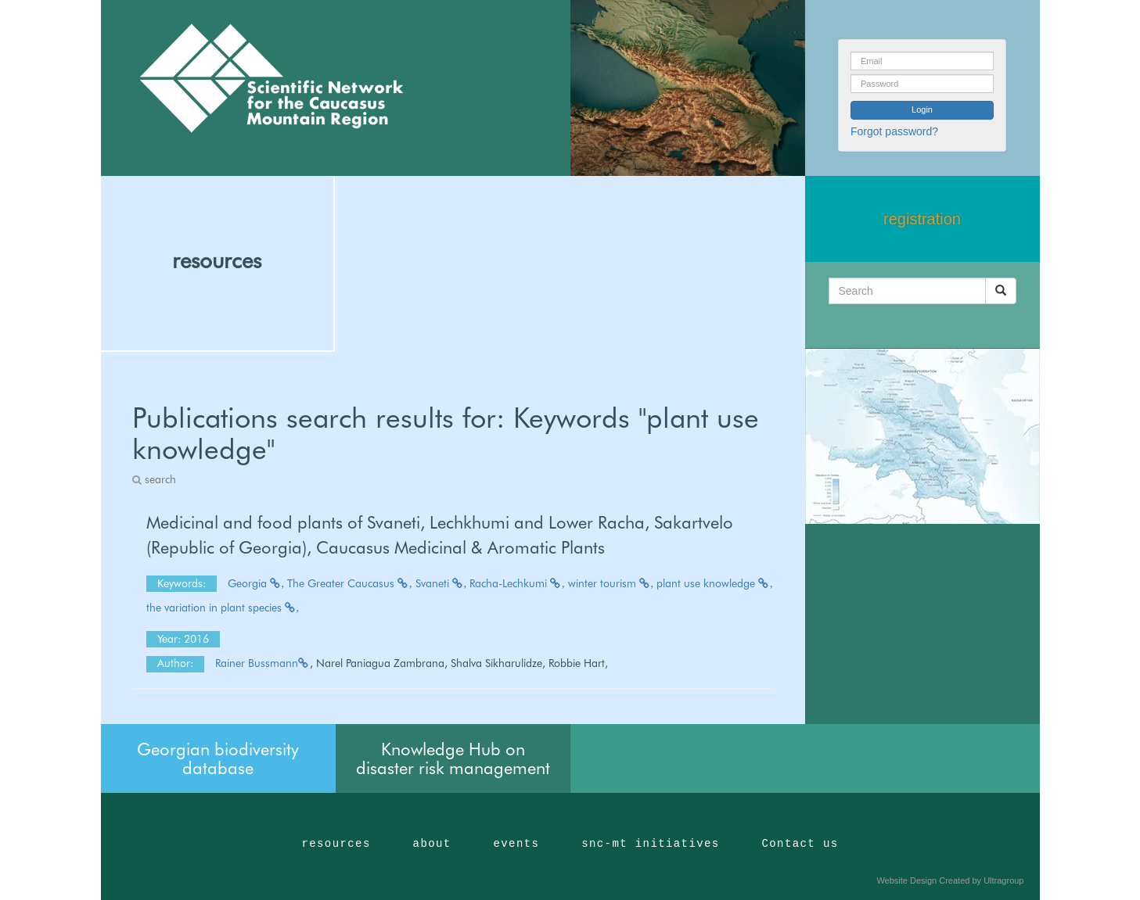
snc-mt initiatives (650, 843)
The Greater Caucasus (349, 583)
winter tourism (611, 583)
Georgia (256, 583)
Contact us (800, 843)
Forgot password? (894, 131)
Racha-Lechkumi (517, 583)
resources (216, 260)
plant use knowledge (714, 583)
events (516, 843)
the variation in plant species (223, 607)
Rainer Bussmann (262, 663)
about (432, 843)
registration (922, 219)
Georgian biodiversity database (218, 758)
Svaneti (441, 583)
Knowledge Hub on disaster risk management (453, 758)
